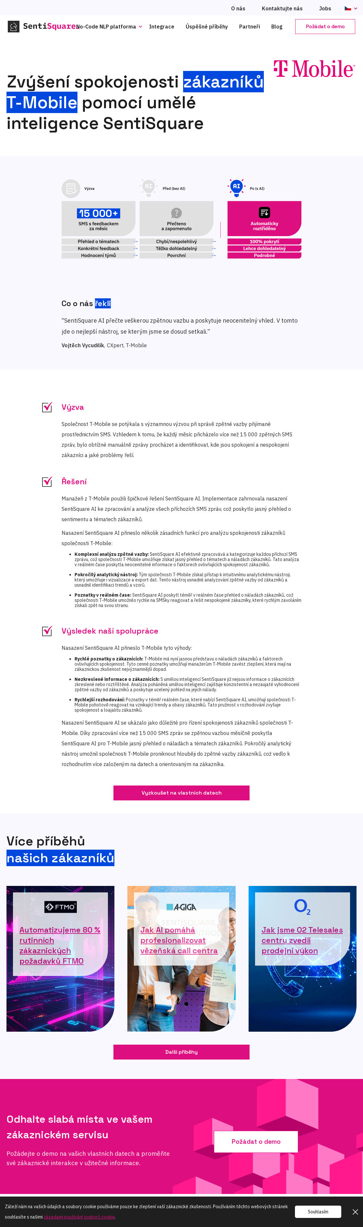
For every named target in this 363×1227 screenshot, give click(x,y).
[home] (47, 26)
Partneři (249, 26)
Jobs (325, 8)
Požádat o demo (325, 26)
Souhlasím (318, 1212)
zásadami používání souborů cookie (79, 1217)
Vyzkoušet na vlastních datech (182, 792)
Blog (276, 26)
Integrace (161, 26)
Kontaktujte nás (282, 8)
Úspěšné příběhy (207, 26)
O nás (238, 8)
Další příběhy (181, 1052)
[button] (111, 26)
